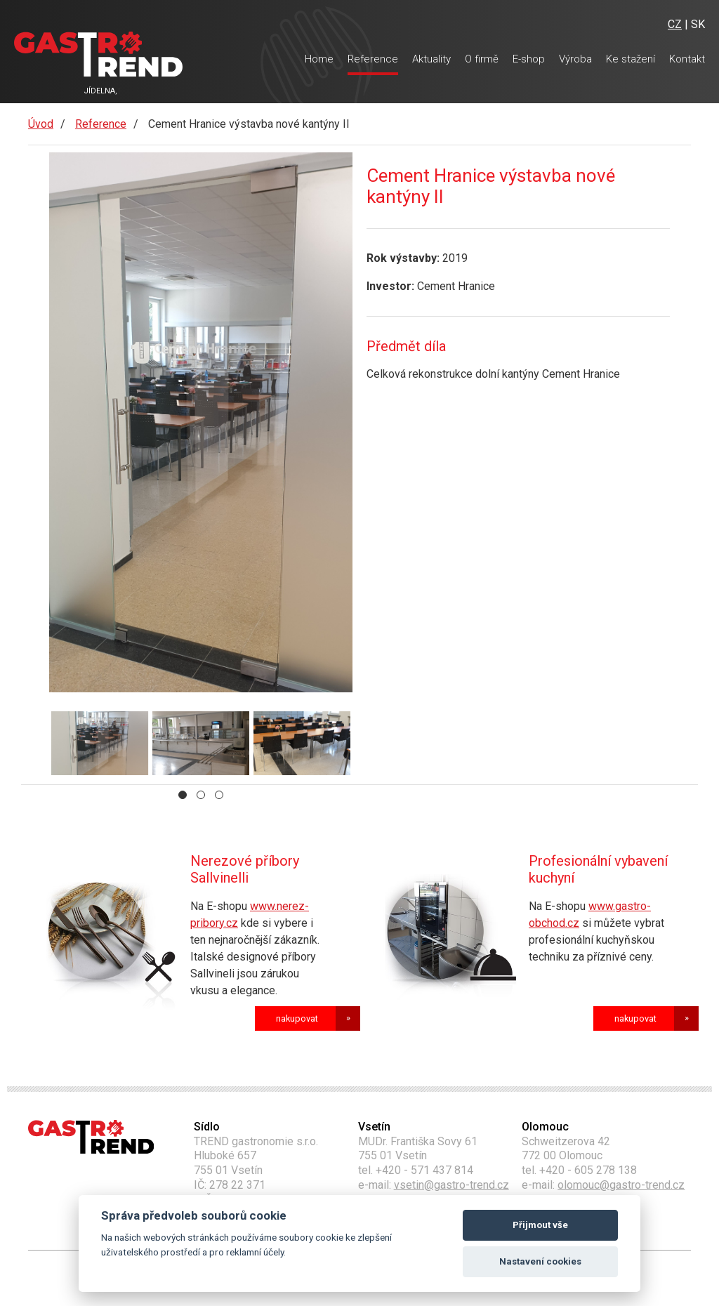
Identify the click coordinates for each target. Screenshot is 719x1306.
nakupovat (297, 1018)
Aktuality (431, 59)
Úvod (40, 124)
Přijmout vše (540, 1225)
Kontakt (687, 59)
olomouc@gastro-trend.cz (621, 1185)
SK (698, 24)
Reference (373, 59)
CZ (675, 24)
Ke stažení (630, 59)
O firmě (482, 59)
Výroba (575, 59)
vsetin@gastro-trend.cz (451, 1185)
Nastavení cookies (540, 1261)
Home (319, 59)
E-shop (529, 59)
